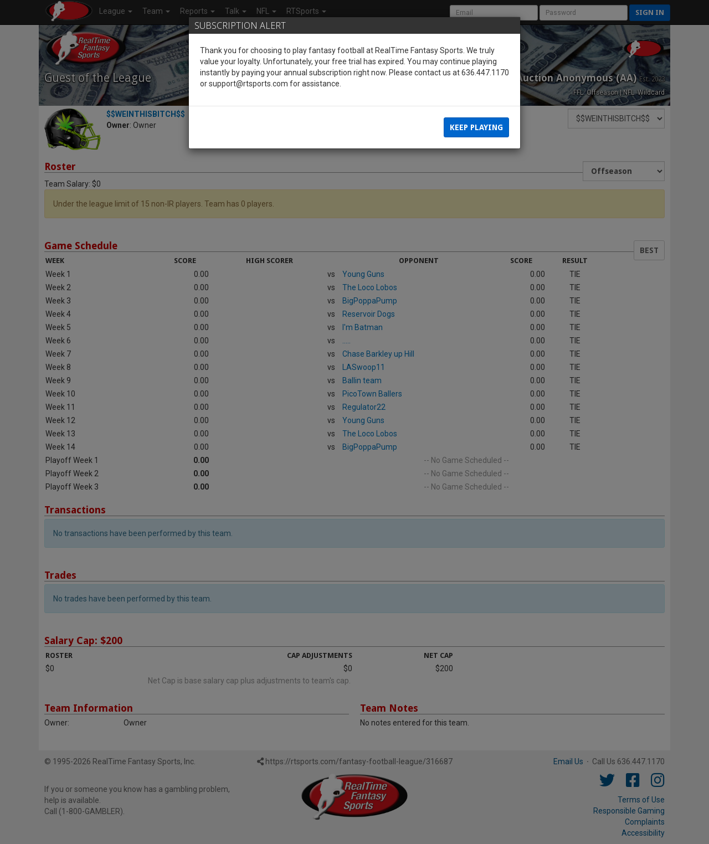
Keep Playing (476, 127)
